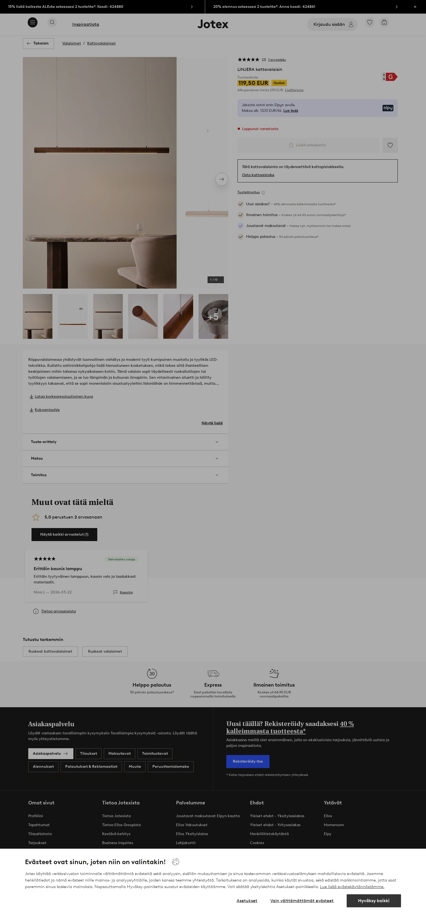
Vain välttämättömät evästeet (302, 900)
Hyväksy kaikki (374, 900)
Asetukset (247, 900)
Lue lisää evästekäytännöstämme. (352, 886)
